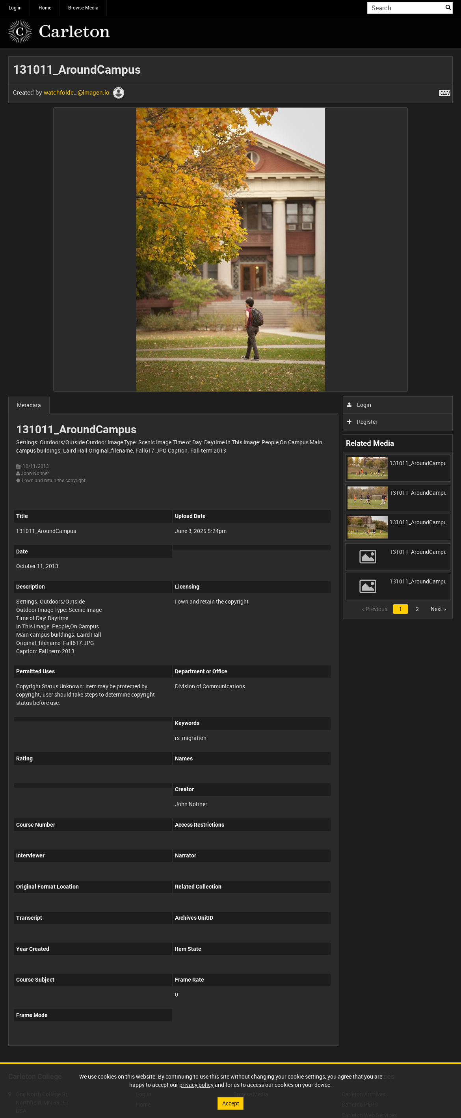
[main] (230, 555)
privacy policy (196, 1084)
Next (438, 609)
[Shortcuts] (444, 91)
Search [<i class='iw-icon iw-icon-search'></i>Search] (448, 7)
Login (359, 404)
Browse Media (83, 7)
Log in (15, 7)
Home (45, 7)
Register (362, 421)
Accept (230, 1103)
